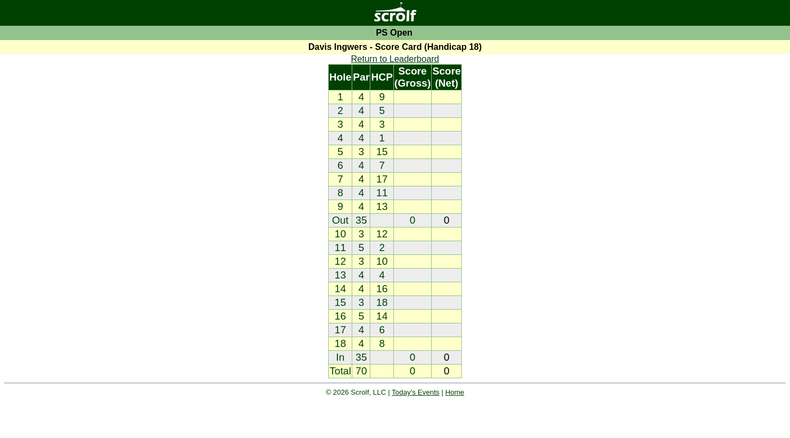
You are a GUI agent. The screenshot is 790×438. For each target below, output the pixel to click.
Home (455, 392)
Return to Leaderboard (395, 59)
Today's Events (415, 392)
